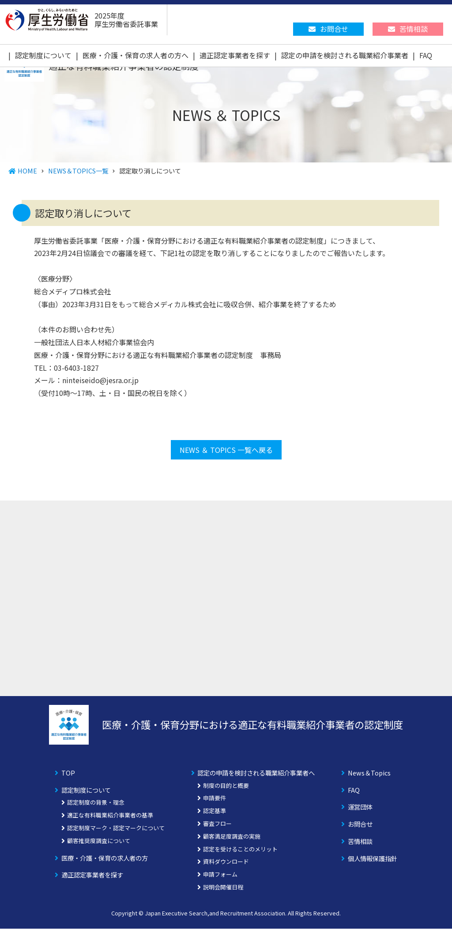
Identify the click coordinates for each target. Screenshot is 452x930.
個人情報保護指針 (372, 859)
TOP (68, 774)
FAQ (425, 55)
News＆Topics (369, 774)
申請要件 (214, 799)
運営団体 (360, 808)
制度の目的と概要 (226, 787)
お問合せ (360, 825)
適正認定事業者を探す (235, 55)
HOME (27, 170)
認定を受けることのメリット (240, 850)
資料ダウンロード (226, 863)
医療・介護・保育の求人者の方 (104, 859)
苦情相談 (360, 842)
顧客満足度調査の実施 (231, 837)
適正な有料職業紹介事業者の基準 (110, 817)
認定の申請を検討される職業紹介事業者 (344, 55)
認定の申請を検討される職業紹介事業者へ (256, 774)
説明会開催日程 (223, 888)
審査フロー (217, 825)
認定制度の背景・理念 (95, 804)
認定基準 (214, 812)
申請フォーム (220, 876)
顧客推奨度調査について (98, 842)
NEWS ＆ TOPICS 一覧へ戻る (225, 451)
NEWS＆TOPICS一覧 (78, 170)
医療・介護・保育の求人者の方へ (135, 55)
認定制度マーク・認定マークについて (116, 829)
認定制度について (43, 55)
